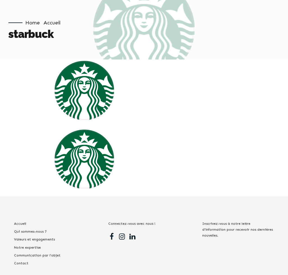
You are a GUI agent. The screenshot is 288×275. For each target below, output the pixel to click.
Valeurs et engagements (34, 239)
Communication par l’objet (37, 255)
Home (32, 23)
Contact (21, 263)
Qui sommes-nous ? (30, 231)
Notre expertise (27, 247)
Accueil (52, 23)
